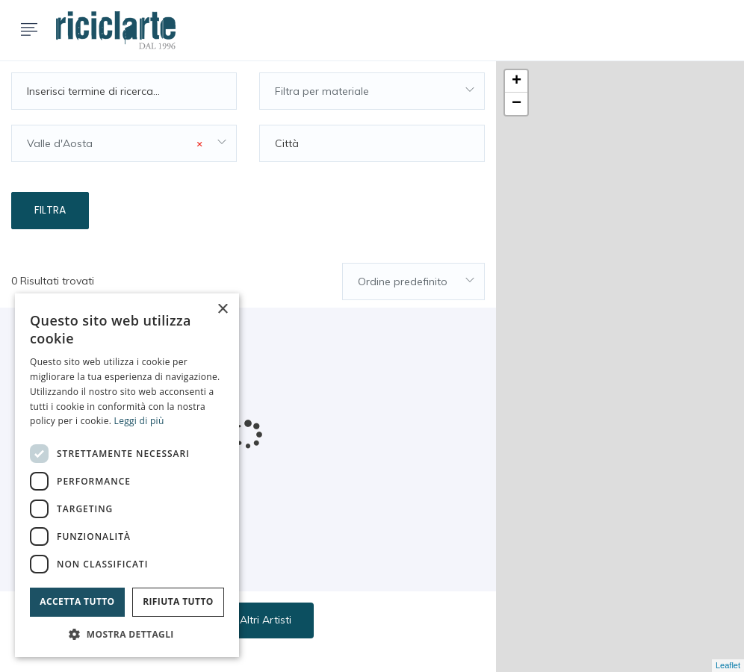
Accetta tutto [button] (77, 601)
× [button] (222, 309)
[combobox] (372, 91)
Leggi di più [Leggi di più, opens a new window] (139, 420)
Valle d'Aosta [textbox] (114, 143)
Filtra (50, 209)
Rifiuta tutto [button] (178, 601)
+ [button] (516, 81)
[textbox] (372, 91)
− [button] (516, 104)
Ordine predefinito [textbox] (402, 281)
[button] (127, 634)
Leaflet (728, 665)
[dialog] (127, 475)
